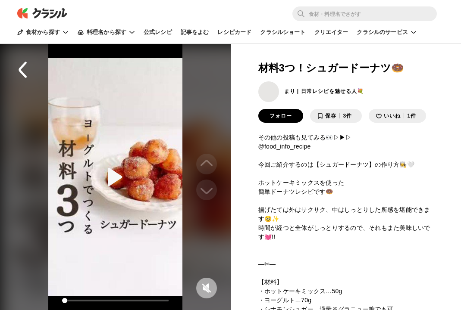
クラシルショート (282, 32)
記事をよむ (195, 32)
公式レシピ (158, 32)
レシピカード (234, 32)
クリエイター (331, 32)
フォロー (281, 116)
